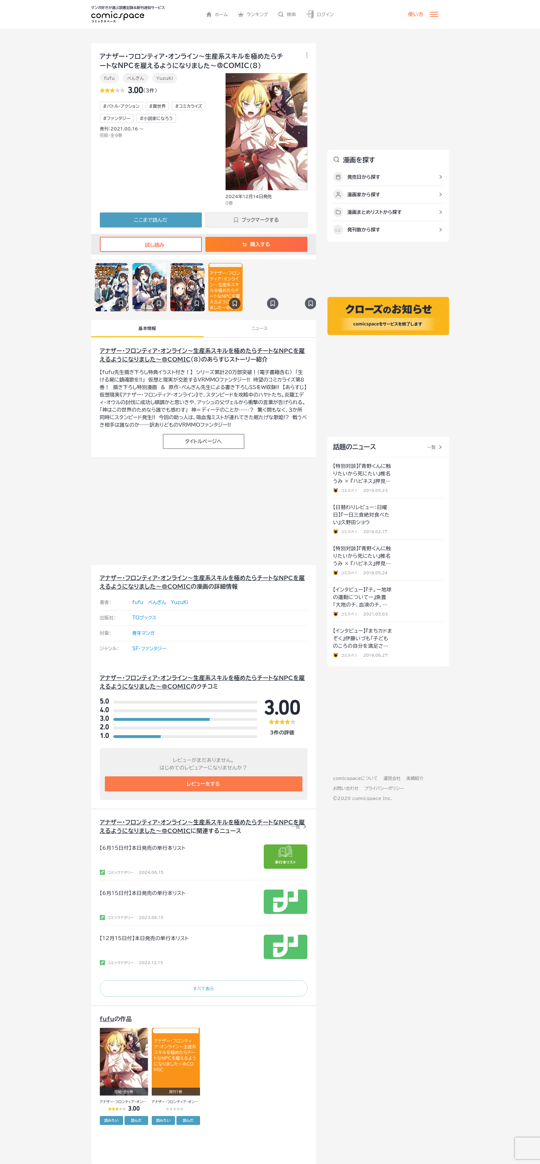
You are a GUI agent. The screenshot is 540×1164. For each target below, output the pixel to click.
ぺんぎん (135, 78)
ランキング (253, 14)
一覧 (295, 826)
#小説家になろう (156, 118)
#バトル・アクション (121, 106)
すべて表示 (203, 988)
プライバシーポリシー (384, 788)
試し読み (150, 245)
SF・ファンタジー (149, 648)
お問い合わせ (346, 788)
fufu (109, 78)
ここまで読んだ (150, 219)
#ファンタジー (117, 118)
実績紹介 (415, 778)
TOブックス (144, 617)
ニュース (260, 328)
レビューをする (203, 783)
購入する (256, 244)
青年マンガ (143, 633)
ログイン (320, 14)
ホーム (217, 14)
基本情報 (147, 328)
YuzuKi (164, 78)
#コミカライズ (188, 106)
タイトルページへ (203, 441)
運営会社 (392, 778)
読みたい (111, 1120)
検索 (287, 14)
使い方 (415, 14)
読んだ (136, 1120)
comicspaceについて (355, 778)
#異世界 (157, 106)
